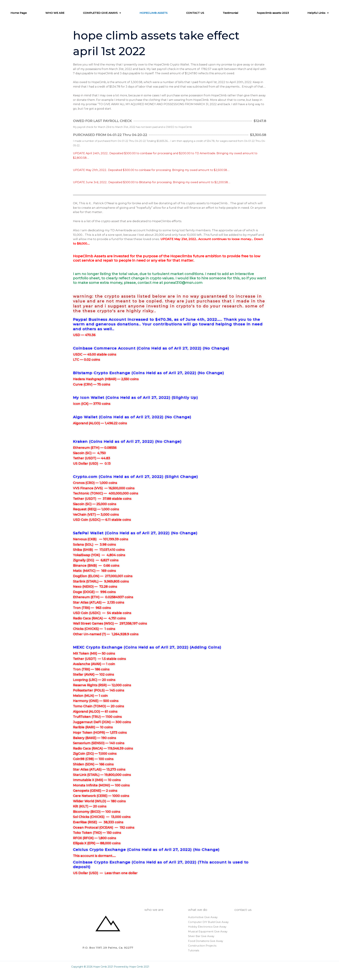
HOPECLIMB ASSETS (158, 12)
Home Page (23, 12)
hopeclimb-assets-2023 (277, 12)
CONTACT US (199, 12)
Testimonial (235, 12)
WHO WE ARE (59, 12)
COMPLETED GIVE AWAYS (106, 13)
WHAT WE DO (197, 910)
